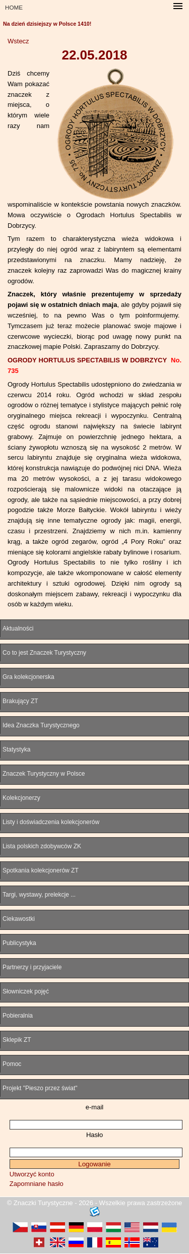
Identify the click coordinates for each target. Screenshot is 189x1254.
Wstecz (18, 41)
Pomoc (12, 1064)
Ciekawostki (19, 918)
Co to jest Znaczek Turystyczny (44, 652)
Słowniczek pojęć (26, 991)
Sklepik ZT (17, 1039)
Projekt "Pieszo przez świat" (40, 1088)
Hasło (94, 1135)
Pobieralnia (18, 1015)
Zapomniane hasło (37, 1183)
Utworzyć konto (32, 1174)
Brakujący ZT (20, 701)
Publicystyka (19, 943)
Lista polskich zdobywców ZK (42, 846)
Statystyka (16, 749)
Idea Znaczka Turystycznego (41, 725)
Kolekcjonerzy (21, 797)
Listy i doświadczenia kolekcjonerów (51, 822)
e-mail (94, 1107)
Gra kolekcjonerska (28, 676)
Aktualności (18, 628)
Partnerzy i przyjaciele (32, 967)
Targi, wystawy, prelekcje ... (39, 894)
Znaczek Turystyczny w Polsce (44, 773)
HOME (14, 7)
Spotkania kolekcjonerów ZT (41, 870)
